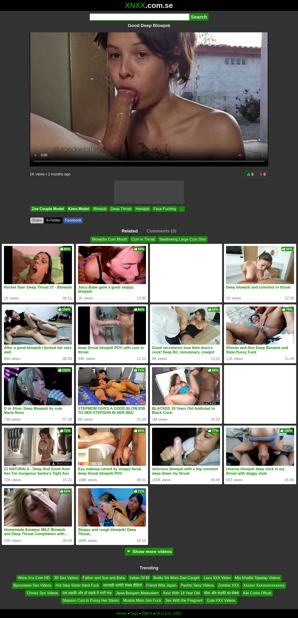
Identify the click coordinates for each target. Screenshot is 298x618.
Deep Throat (121, 209)
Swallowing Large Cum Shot (182, 239)
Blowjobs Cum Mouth (109, 239)
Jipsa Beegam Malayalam (137, 593)
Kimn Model (78, 209)
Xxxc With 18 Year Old (181, 593)
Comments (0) (161, 230)
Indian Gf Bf (139, 578)
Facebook (73, 220)
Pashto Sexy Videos (197, 585)
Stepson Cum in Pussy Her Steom (91, 600)
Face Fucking (165, 209)
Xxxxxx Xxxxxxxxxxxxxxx (264, 585)
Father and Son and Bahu (104, 578)
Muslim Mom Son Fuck (142, 600)
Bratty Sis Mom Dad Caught (176, 578)
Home (122, 613)
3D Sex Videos (66, 578)
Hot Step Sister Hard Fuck (77, 585)
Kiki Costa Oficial (257, 593)
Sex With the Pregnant (184, 600)
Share (37, 220)
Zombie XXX (228, 585)
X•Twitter (53, 220)
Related (130, 230)
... (181, 209)
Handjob (142, 209)
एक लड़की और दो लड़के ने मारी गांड (87, 593)
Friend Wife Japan (161, 585)
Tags (134, 613)
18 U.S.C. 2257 (168, 613)
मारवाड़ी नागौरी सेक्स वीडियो (122, 585)
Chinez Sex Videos (42, 593)
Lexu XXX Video (217, 578)
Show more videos (149, 551)
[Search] (139, 17)
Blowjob (99, 209)
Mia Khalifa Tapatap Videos (257, 578)
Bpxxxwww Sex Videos (32, 585)
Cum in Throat (143, 239)
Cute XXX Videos (221, 600)
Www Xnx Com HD (34, 578)
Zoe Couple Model (48, 209)
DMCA (147, 613)
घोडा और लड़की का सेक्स (221, 593)
